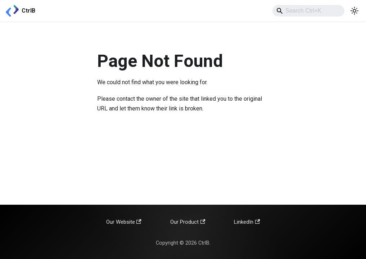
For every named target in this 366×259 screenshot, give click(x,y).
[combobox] (308, 11)
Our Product (187, 222)
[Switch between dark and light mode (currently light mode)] (354, 11)
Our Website (123, 222)
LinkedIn (247, 222)
